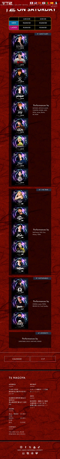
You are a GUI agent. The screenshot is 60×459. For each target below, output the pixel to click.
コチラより (36, 391)
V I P (43, 359)
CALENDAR (17, 359)
